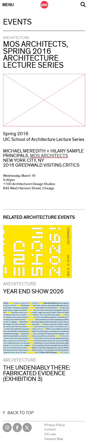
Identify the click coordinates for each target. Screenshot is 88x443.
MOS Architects (49, 155)
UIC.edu (50, 434)
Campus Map (53, 439)
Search (83, 4)
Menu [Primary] (8, 5)
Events (17, 22)
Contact (50, 429)
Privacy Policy (54, 425)
